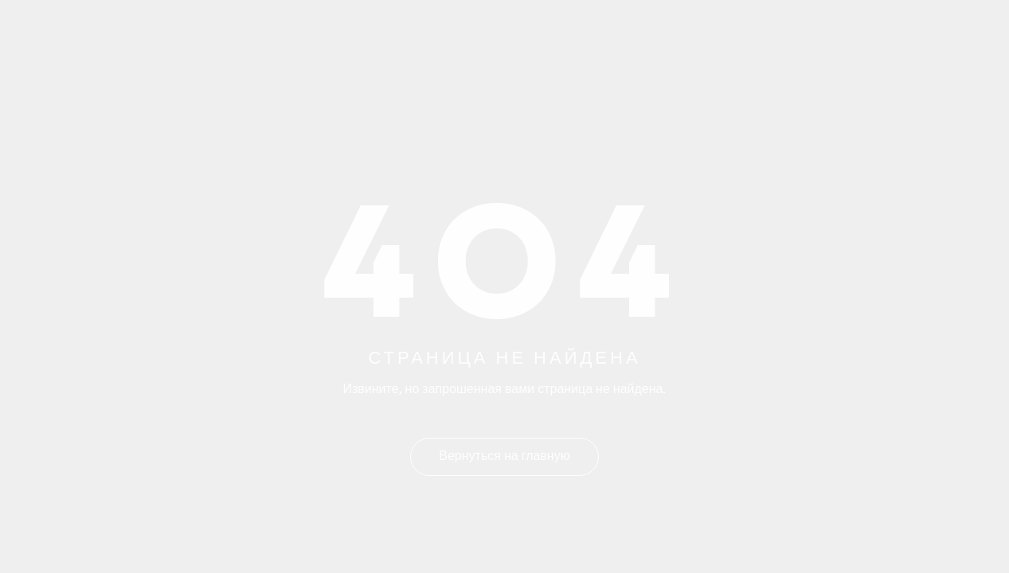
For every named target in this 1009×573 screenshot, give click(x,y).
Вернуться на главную (504, 456)
